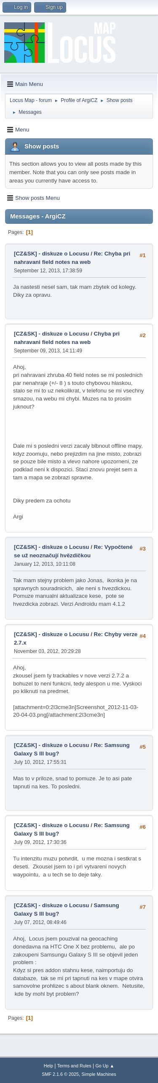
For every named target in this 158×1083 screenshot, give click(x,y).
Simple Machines (99, 1074)
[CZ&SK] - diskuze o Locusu (51, 253)
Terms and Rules (74, 1065)
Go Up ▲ (104, 1065)
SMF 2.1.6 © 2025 (60, 1074)
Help (48, 1065)
